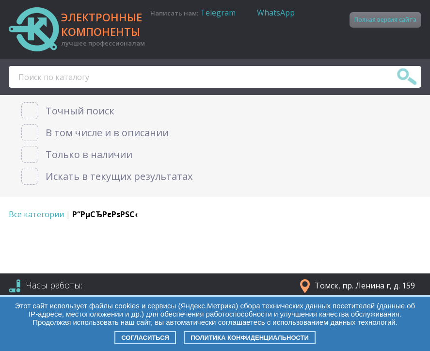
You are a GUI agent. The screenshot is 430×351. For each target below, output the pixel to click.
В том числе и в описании (107, 132)
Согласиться (145, 337)
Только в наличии (89, 154)
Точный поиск (80, 110)
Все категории (36, 214)
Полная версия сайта (385, 20)
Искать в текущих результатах (119, 176)
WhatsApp (276, 12)
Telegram (218, 12)
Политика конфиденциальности (250, 337)
